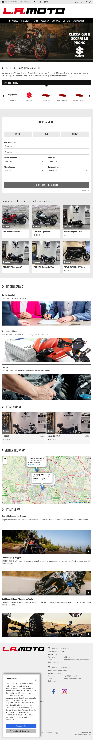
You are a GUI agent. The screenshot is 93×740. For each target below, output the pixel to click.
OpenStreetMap (78, 502)
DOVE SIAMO (56, 20)
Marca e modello (10, 142)
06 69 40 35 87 (42, 2)
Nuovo (75, 134)
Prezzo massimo (10, 158)
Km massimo (53, 167)
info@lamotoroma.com (72, 679)
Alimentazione (9, 167)
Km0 (46, 134)
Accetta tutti (21, 726)
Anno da (51, 158)
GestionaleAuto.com (83, 734)
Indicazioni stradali (34, 464)
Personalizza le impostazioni (21, 731)
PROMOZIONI (26, 20)
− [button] (5, 462)
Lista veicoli (13, 20)
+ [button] (5, 459)
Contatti (78, 2)
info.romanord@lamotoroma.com (17, 2)
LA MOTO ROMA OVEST (60, 667)
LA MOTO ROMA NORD (60, 648)
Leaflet (69, 502)
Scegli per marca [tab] (11, 82)
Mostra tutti (85, 190)
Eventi (36, 20)
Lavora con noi (78, 20)
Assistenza (45, 20)
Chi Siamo (66, 20)
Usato (17, 134)
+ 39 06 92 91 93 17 (70, 676)
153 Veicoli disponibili (46, 185)
